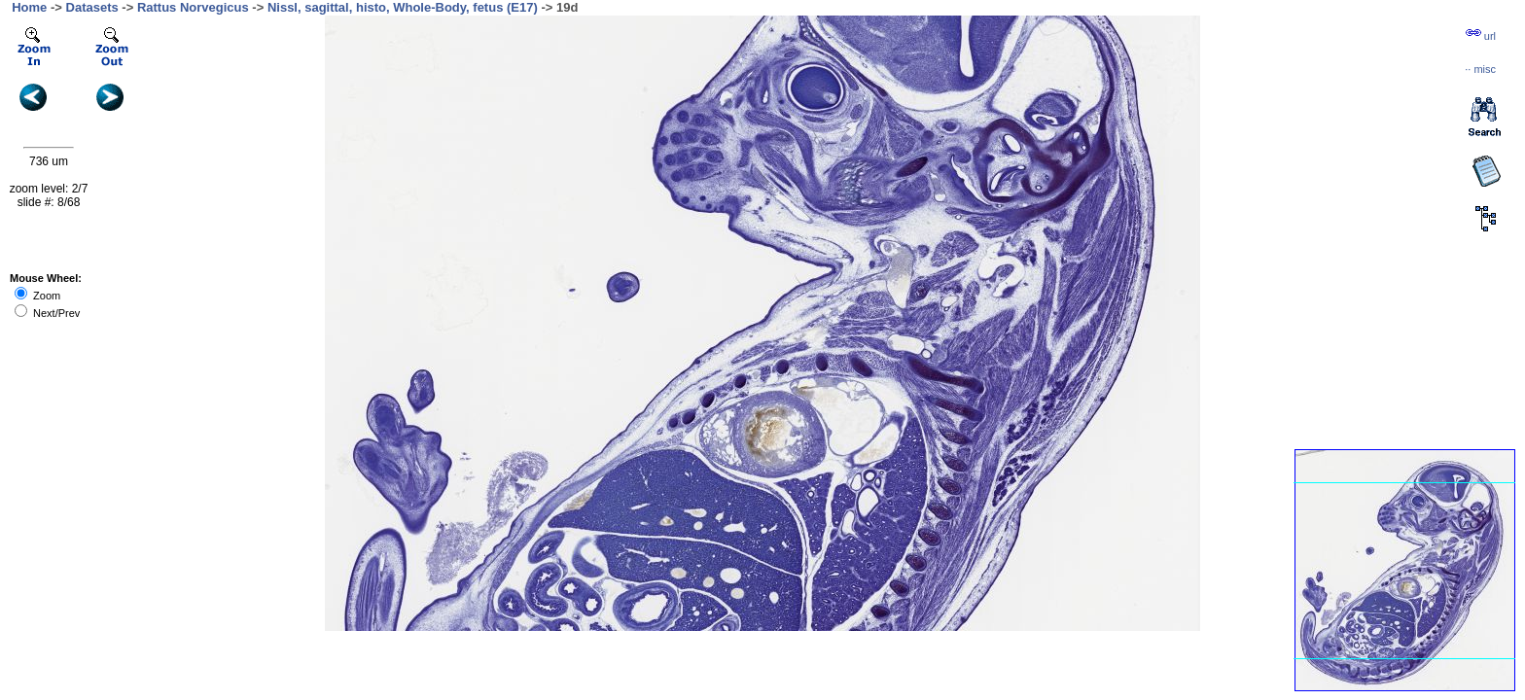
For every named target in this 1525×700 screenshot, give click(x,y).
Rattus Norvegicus (193, 7)
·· (1480, 69)
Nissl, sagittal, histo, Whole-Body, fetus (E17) (402, 7)
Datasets (92, 7)
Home (29, 7)
